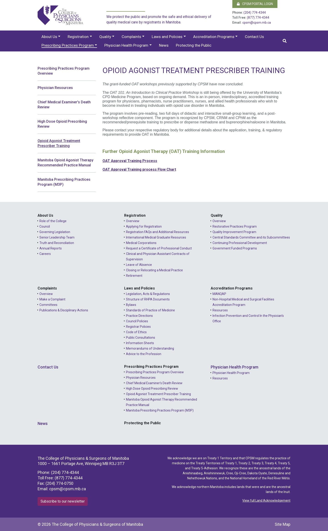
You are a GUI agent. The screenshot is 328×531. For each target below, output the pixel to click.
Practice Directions (139, 316)
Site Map (282, 524)
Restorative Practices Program (235, 226)
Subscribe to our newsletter (63, 501)
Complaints (131, 36)
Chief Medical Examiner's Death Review (64, 104)
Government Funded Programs (235, 248)
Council (44, 226)
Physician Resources (55, 88)
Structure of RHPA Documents (148, 299)
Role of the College (53, 221)
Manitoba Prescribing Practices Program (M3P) (64, 182)
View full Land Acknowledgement (266, 500)
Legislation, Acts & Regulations (148, 294)
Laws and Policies (167, 36)
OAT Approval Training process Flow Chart (139, 169)
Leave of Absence (139, 265)
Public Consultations (140, 337)
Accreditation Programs (213, 36)
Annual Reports (50, 248)
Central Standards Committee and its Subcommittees (251, 237)
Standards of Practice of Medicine (150, 310)
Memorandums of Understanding (150, 348)
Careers (45, 254)
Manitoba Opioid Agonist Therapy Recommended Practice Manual (65, 162)
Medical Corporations (141, 243)
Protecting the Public (193, 45)
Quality (105, 36)
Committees (48, 305)
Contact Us (254, 36)
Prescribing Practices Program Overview (64, 71)
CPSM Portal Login (255, 4)
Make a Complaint (52, 299)
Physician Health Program (126, 45)
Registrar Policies (138, 326)
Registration (78, 36)
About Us (49, 36)
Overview (132, 221)
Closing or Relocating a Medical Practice (154, 270)
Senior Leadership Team (56, 237)
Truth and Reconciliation (56, 243)
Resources (220, 310)
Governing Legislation (54, 232)
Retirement (134, 275)
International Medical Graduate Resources (156, 237)
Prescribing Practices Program (67, 45)
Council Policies (137, 321)
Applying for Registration (144, 226)
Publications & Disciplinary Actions (63, 310)
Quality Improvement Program (234, 232)
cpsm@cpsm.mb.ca (256, 22)
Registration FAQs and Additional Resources (157, 232)
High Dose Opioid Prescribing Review (62, 124)
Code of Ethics (136, 332)
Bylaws (131, 305)
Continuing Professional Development (240, 243)
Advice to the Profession (143, 354)
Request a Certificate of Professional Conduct (159, 248)
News (164, 45)
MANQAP (219, 294)
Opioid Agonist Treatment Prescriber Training (59, 143)
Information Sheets (140, 343)
